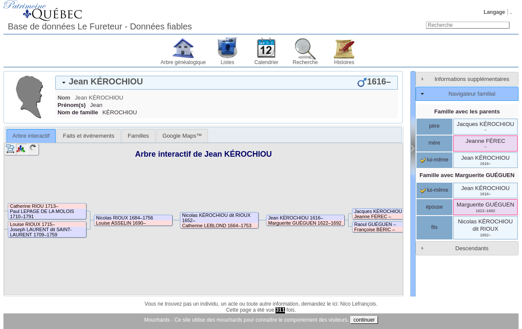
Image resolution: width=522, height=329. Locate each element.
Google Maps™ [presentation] (182, 135)
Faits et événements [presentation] (89, 135)
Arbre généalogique (183, 62)
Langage (494, 12)
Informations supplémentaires (472, 79)
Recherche (305, 62)
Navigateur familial (471, 93)
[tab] (226, 83)
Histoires (344, 62)
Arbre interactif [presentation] (31, 135)
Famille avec (467, 175)
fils (434, 227)
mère (434, 143)
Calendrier (266, 62)
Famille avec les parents (467, 111)
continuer (364, 320)
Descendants (472, 248)
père (434, 126)
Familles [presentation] (138, 135)
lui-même (434, 160)
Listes (227, 62)
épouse (434, 207)
